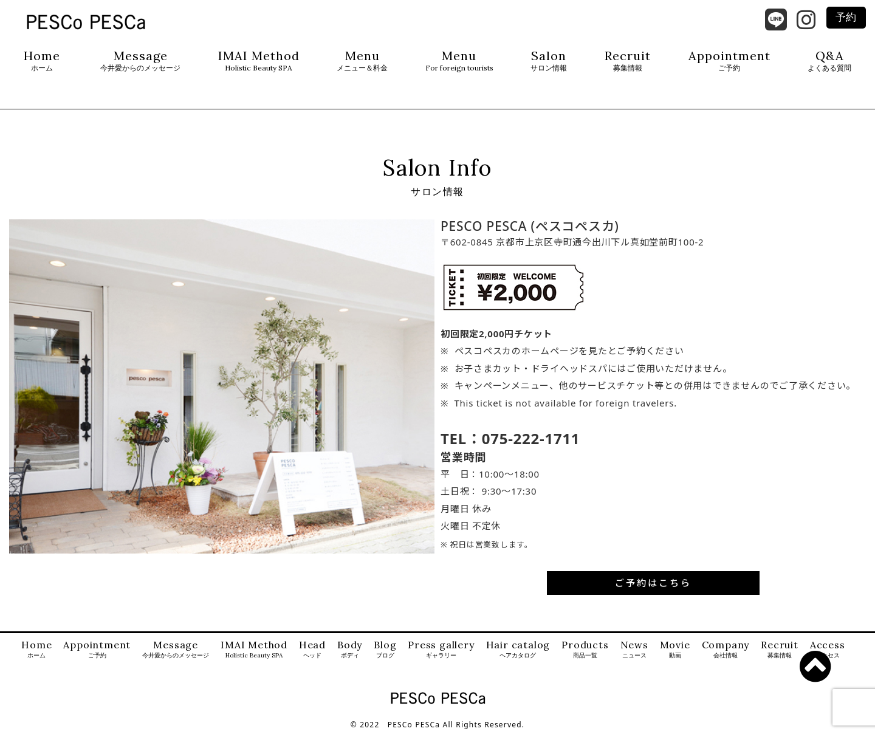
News (634, 650)
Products (584, 650)
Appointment (729, 61)
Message (140, 61)
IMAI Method (259, 61)
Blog (385, 650)
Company (726, 650)
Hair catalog (518, 650)
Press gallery (441, 650)
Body (349, 650)
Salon (548, 61)
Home (42, 61)
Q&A (829, 61)
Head (312, 650)
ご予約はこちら (653, 583)
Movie (675, 650)
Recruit (628, 61)
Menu (362, 61)
